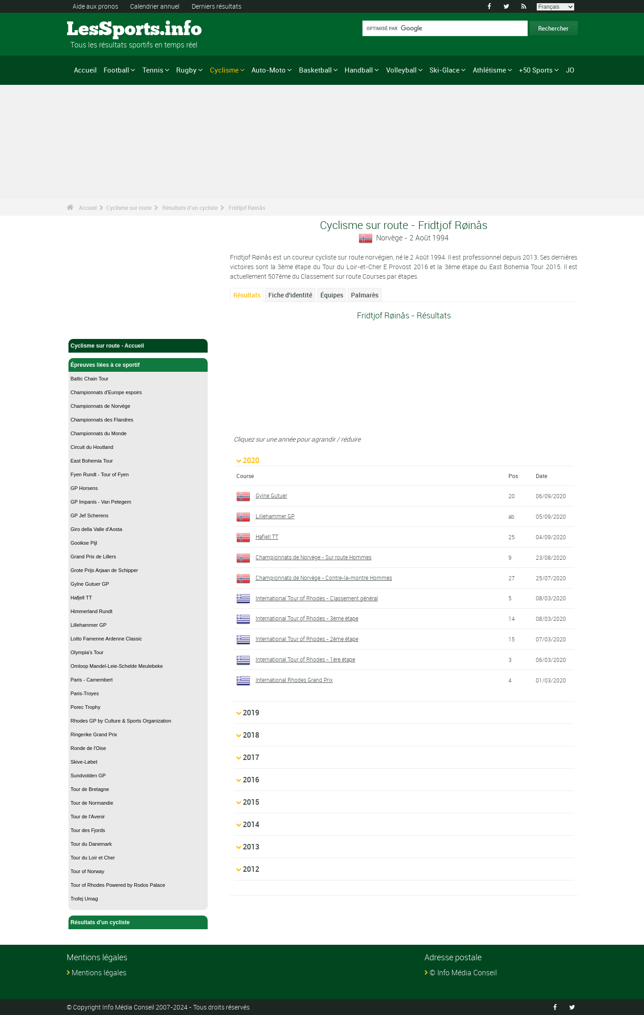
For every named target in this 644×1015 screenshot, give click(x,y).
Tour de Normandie (92, 803)
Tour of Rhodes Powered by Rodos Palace (118, 885)
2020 (251, 460)
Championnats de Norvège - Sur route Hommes (314, 557)
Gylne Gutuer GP (90, 584)
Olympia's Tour (87, 652)
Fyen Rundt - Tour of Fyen (100, 474)
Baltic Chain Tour (90, 378)
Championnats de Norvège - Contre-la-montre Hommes (324, 577)
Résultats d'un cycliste (190, 207)
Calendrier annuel (154, 6)
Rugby (186, 69)
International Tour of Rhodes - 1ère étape (305, 659)
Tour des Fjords (88, 830)
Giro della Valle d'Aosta (96, 529)
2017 (251, 757)
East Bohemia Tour (92, 460)
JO (570, 69)
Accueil (85, 69)
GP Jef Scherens (90, 515)
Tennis (152, 69)
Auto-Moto (268, 69)
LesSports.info (101, 29)
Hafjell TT (81, 597)
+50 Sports (536, 69)
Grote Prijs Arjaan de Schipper (104, 570)
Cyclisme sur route (129, 207)
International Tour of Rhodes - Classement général (317, 598)
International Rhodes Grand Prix (294, 679)
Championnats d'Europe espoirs (106, 392)
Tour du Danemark (91, 844)
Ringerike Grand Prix (94, 734)
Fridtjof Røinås (247, 207)
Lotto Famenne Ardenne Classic (106, 638)
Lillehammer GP (89, 625)
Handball (359, 69)
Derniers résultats (216, 6)
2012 (251, 869)
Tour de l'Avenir (88, 816)
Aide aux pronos (95, 6)
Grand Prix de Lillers (93, 556)
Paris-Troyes (85, 693)
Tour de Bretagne (90, 789)
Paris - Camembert (92, 679)
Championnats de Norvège (101, 406)
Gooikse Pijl (84, 543)
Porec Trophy (85, 707)
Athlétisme (489, 69)
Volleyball (401, 69)
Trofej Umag (84, 898)
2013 (251, 847)
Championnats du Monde (99, 433)
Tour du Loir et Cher (93, 857)
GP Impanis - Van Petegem (101, 502)
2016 (251, 780)
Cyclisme (224, 69)
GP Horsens (84, 488)
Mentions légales (99, 973)
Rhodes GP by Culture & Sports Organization (121, 721)
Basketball (315, 69)
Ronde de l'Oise (88, 748)
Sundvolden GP (88, 775)
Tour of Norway (88, 871)
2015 (251, 802)
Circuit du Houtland (92, 447)
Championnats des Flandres (102, 419)
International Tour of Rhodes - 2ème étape (307, 638)
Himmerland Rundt (92, 611)
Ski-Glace (444, 69)
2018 (251, 735)
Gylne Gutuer (271, 495)
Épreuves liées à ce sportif (138, 365)
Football (116, 69)
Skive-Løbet (84, 762)
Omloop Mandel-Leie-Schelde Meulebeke (117, 666)
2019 (251, 713)
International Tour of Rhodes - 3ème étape (307, 618)
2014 (251, 824)
